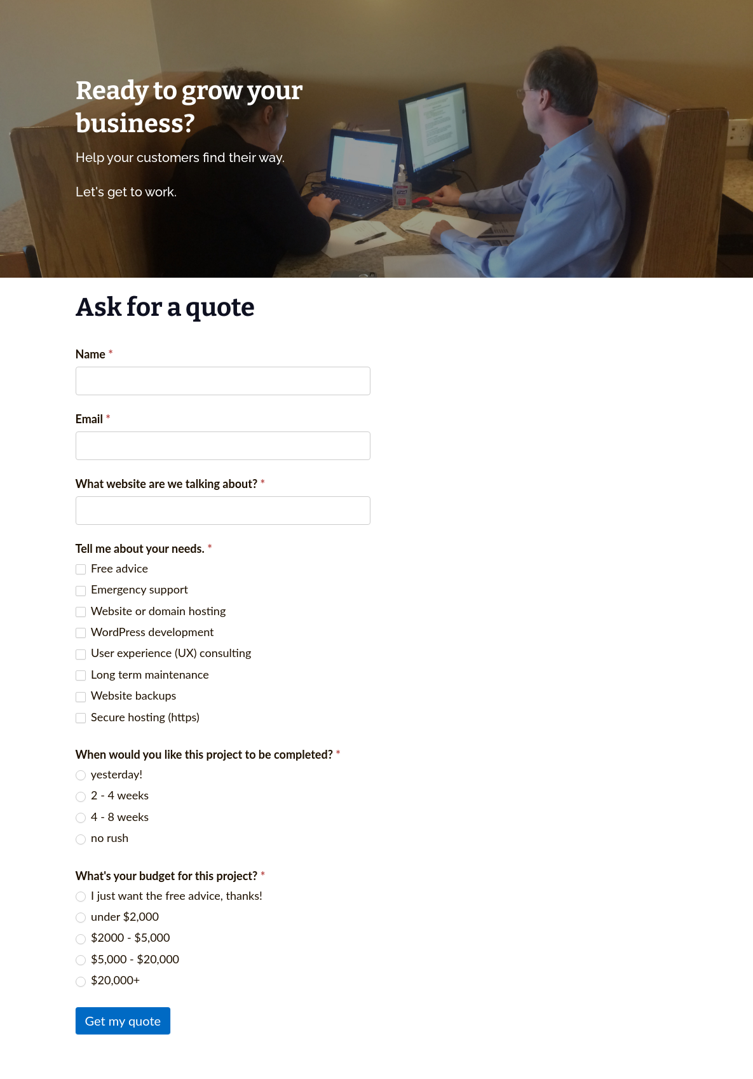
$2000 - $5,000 (123, 937)
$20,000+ (108, 980)
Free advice (112, 568)
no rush (102, 838)
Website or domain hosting (151, 611)
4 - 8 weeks (112, 817)
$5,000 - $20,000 (128, 959)
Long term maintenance (142, 674)
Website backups (126, 695)
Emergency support (132, 589)
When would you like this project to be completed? (208, 754)
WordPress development (145, 632)
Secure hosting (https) (138, 717)
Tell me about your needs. (144, 548)
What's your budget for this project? (171, 876)
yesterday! (109, 774)
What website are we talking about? (171, 484)
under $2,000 (117, 916)
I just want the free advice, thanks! (169, 895)
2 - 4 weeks (112, 795)
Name (95, 354)
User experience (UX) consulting (164, 653)
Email (93, 419)
